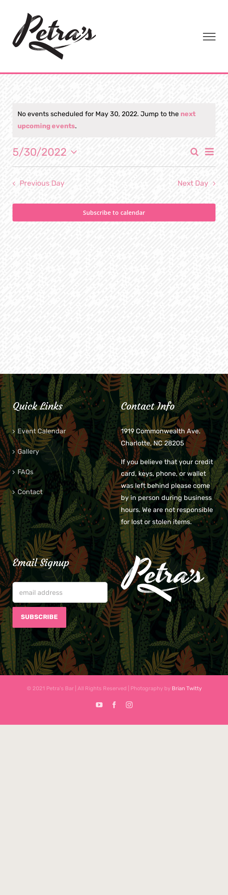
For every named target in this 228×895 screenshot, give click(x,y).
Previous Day (42, 183)
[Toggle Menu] (209, 36)
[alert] (114, 120)
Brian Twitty (187, 688)
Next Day (193, 183)
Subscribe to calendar (114, 212)
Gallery (28, 451)
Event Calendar (42, 431)
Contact (30, 492)
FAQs (25, 472)
